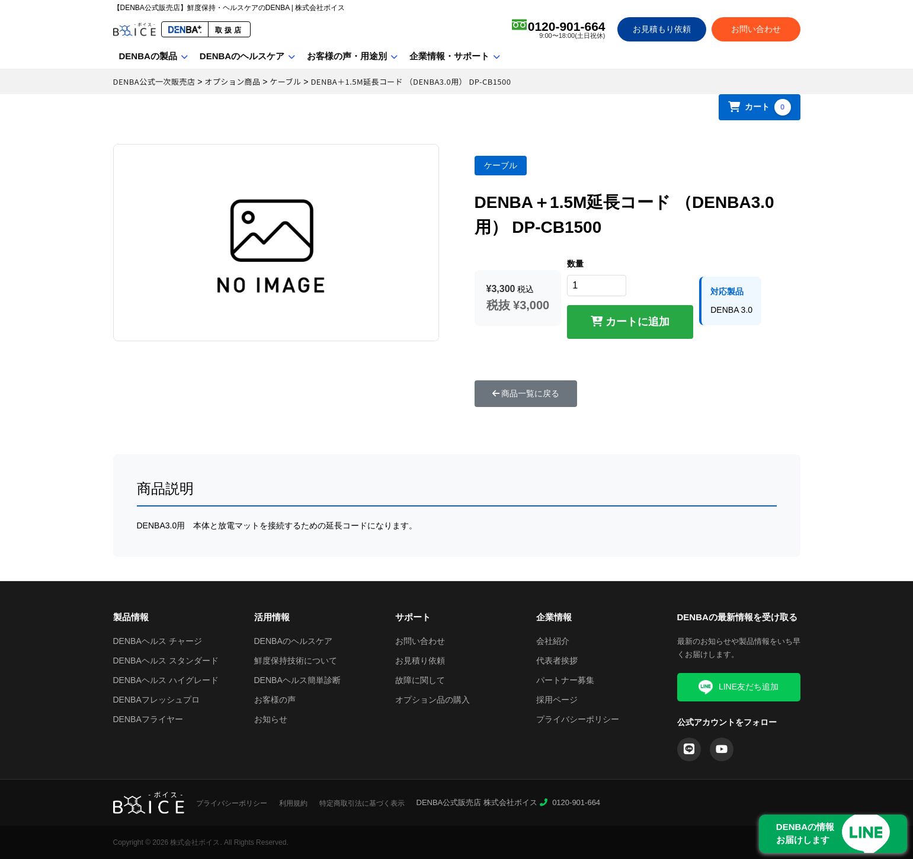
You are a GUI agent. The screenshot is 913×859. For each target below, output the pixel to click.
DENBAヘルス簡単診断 (297, 680)
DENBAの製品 (148, 56)
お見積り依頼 (420, 660)
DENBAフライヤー (148, 719)
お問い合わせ (756, 29)
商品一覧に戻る (526, 393)
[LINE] (689, 749)
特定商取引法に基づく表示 (362, 803)
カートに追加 (630, 322)
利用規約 (293, 803)
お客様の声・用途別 (347, 56)
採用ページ (557, 699)
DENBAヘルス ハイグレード (166, 680)
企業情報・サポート (449, 56)
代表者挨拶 (557, 660)
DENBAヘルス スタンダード (166, 660)
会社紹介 (552, 641)
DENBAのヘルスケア (242, 56)
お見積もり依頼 (662, 29)
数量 (575, 263)
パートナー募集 (565, 680)
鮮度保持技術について (295, 660)
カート (759, 107)
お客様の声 (275, 699)
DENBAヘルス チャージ (157, 641)
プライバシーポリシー (577, 719)
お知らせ (270, 719)
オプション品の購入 (432, 699)
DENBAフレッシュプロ (156, 699)
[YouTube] (721, 749)
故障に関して (420, 680)
